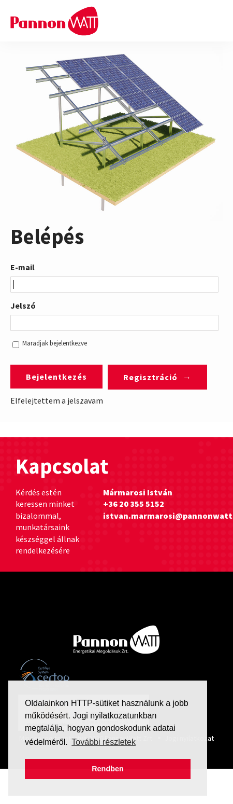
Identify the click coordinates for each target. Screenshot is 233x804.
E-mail (22, 267)
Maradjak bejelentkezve (54, 343)
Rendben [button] (108, 769)
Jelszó (23, 305)
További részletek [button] (103, 742)
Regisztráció (150, 377)
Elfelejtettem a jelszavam (56, 400)
